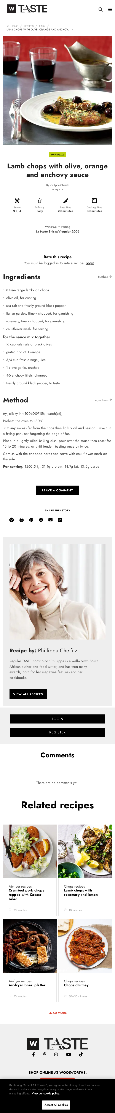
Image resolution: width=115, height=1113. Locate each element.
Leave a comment (57, 490)
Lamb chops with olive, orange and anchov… (38, 30)
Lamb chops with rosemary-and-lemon (81, 892)
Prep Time (65, 207)
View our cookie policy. (46, 1093)
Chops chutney (77, 985)
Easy (42, 26)
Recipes (29, 26)
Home (14, 26)
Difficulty (39, 207)
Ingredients (103, 400)
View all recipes (28, 694)
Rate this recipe (58, 257)
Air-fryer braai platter (28, 985)
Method (105, 277)
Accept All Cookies (56, 1105)
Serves (17, 207)
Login (90, 263)
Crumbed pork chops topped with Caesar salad (26, 894)
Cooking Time (94, 207)
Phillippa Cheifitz (59, 185)
